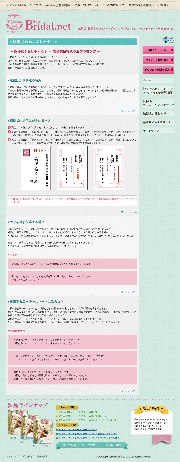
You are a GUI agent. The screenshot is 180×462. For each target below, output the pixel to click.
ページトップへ (130, 111)
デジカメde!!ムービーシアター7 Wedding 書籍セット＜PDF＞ (88, 433)
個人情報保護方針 (41, 456)
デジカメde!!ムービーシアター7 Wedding (78, 412)
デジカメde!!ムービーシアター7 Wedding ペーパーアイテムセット (90, 420)
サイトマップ (12, 456)
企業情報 (26, 456)
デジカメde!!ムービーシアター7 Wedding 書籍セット (83, 416)
